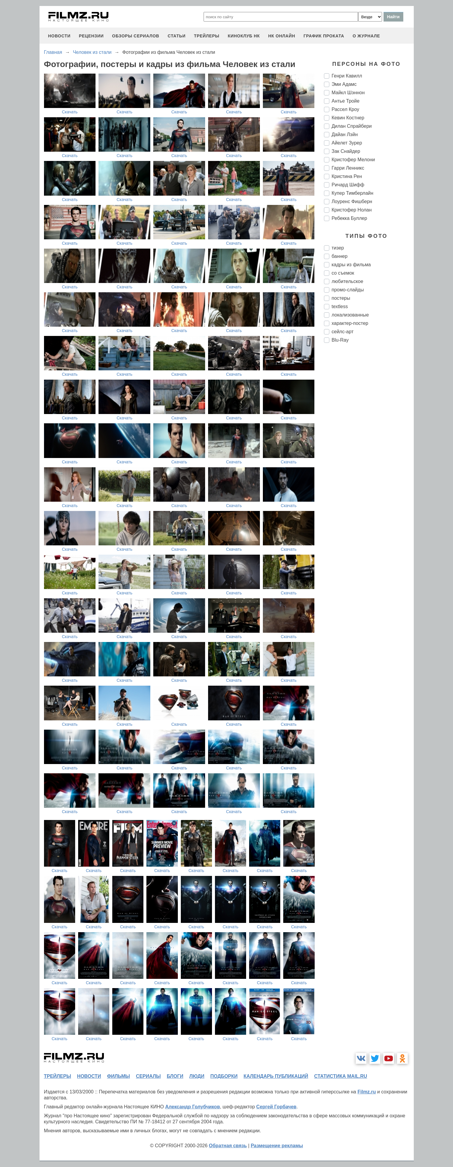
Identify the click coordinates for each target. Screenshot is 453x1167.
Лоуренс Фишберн (352, 201)
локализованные (350, 314)
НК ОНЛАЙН (281, 36)
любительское (347, 281)
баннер (340, 256)
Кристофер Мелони (353, 159)
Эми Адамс (344, 84)
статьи (177, 36)
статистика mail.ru (340, 1076)
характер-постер (350, 323)
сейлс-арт (343, 331)
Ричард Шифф (348, 184)
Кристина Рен (347, 176)
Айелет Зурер (347, 142)
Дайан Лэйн (345, 134)
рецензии (91, 36)
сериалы (148, 1076)
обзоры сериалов (135, 36)
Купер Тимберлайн (352, 193)
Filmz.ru (366, 1091)
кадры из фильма (351, 264)
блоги (175, 1076)
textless (340, 306)
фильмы (118, 1076)
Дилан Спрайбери (352, 126)
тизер (338, 247)
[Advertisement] (369, 447)
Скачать (70, 111)
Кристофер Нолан (352, 209)
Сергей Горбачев (276, 1106)
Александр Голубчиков (192, 1106)
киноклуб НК (244, 36)
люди (196, 1076)
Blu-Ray (340, 340)
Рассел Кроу (345, 109)
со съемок (343, 273)
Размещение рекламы (277, 1145)
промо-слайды (348, 289)
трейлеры (206, 36)
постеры (341, 298)
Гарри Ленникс (348, 168)
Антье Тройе (346, 101)
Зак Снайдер (346, 151)
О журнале (366, 36)
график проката (324, 36)
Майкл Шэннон (348, 92)
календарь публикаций (276, 1076)
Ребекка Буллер (349, 218)
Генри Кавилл (347, 75)
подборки (224, 1076)
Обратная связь (228, 1145)
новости (59, 36)
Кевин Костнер (348, 117)
